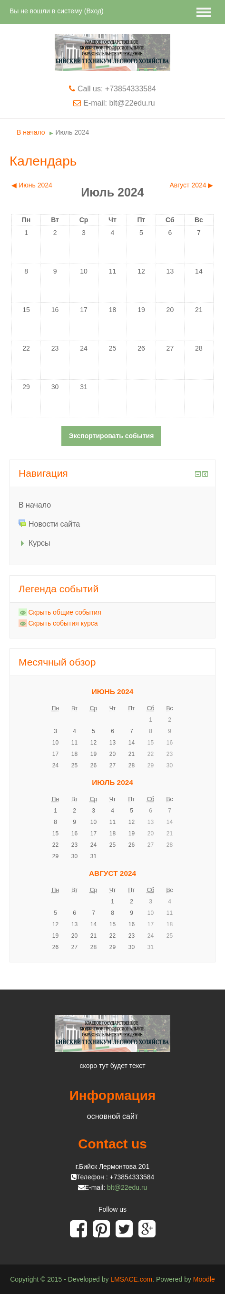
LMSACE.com (131, 1279)
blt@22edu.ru (127, 1187)
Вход (93, 11)
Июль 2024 (72, 132)
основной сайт (112, 1116)
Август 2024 (112, 873)
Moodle (204, 1279)
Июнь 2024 (113, 691)
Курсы (39, 543)
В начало (31, 132)
